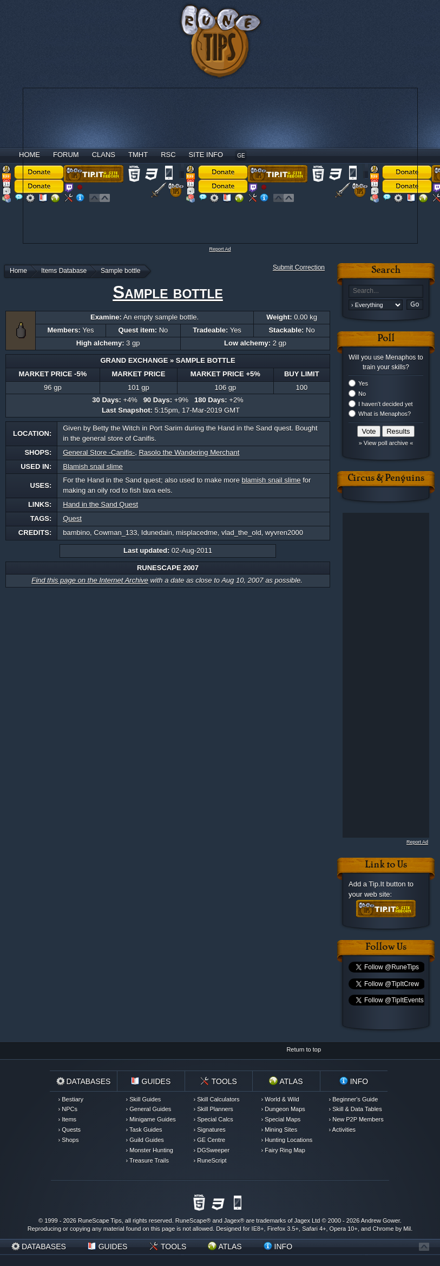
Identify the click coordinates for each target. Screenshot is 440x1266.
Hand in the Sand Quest (100, 504)
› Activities (342, 1129)
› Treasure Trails (147, 1160)
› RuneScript (210, 1160)
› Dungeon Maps (283, 1109)
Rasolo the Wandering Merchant (189, 452)
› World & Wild (280, 1099)
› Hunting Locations (287, 1140)
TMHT (138, 155)
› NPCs (67, 1109)
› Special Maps (281, 1119)
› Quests (69, 1129)
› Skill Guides (143, 1099)
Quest (72, 518)
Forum (66, 155)
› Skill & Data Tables (355, 1109)
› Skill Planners (213, 1109)
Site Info (206, 155)
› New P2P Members (356, 1119)
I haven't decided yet (385, 404)
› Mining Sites (279, 1129)
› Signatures (210, 1129)
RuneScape (191, 1220)
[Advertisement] (183, 164)
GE (241, 156)
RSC (168, 155)
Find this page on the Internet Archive (89, 580)
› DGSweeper (212, 1150)
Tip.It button (387, 884)
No (362, 393)
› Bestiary (70, 1099)
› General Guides (149, 1109)
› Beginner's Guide (353, 1099)
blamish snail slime (271, 480)
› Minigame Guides (151, 1119)
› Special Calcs (213, 1119)
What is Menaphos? (384, 413)
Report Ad (220, 249)
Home (29, 155)
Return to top (303, 1049)
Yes (363, 383)
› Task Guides (144, 1129)
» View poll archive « (386, 443)
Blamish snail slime (93, 466)
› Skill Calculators (217, 1099)
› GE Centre (210, 1140)
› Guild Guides (145, 1140)
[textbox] (386, 291)
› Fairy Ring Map (283, 1150)
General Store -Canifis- (99, 452)
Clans (103, 155)
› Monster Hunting (149, 1150)
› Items (67, 1119)
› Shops (68, 1140)
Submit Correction (299, 267)
